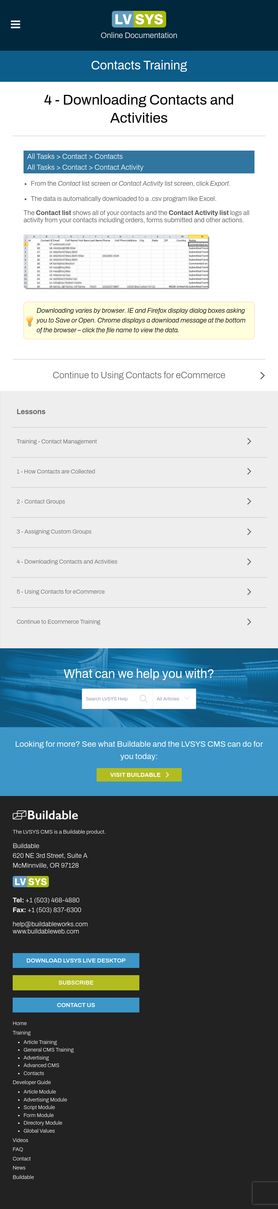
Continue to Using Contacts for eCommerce (138, 375)
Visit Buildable (135, 775)
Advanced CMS (41, 1065)
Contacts (34, 1073)
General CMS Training (48, 1050)
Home (20, 1023)
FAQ (18, 1149)
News (19, 1168)
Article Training (40, 1042)
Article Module (40, 1092)
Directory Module (43, 1123)
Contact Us (76, 1005)
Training (22, 1033)
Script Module (39, 1107)
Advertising (36, 1058)
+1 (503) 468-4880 (52, 900)
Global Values (39, 1131)
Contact (22, 1159)
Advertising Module (45, 1100)
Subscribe (76, 982)
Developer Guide (32, 1082)
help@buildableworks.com (50, 924)
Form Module (39, 1115)
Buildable (23, 1177)
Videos (20, 1140)
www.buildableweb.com (46, 931)
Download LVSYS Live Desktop (76, 960)
